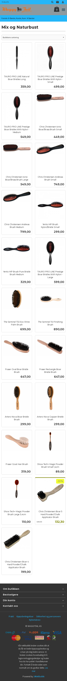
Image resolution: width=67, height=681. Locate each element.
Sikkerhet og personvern (48, 616)
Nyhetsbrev (34, 619)
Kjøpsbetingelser (25, 616)
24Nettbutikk (39, 676)
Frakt (11, 616)
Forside (4, 18)
